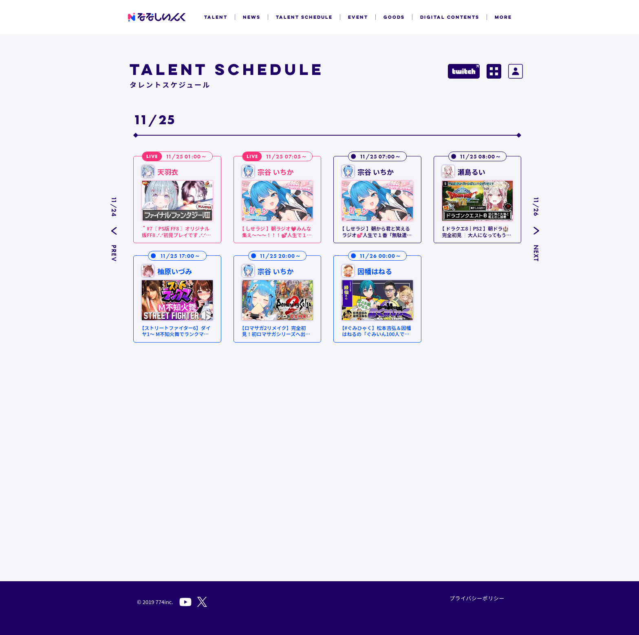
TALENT (215, 17)
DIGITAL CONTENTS (449, 17)
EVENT (358, 17)
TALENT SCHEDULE (304, 17)
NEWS (251, 17)
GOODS (394, 17)
